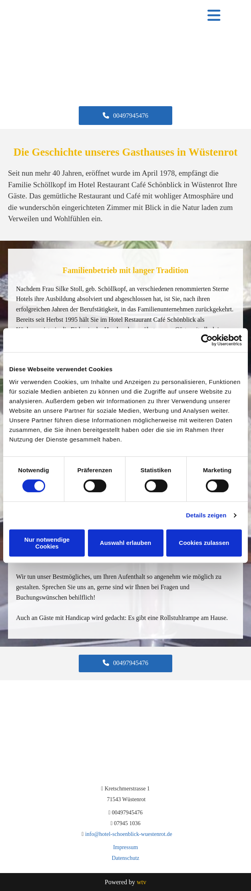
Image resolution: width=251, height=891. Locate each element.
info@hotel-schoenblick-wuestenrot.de (128, 834)
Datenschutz (125, 858)
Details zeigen (206, 515)
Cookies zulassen (204, 542)
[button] (125, 115)
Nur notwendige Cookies (47, 543)
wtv (141, 882)
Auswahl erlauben (125, 542)
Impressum (125, 847)
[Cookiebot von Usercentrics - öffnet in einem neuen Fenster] (207, 340)
